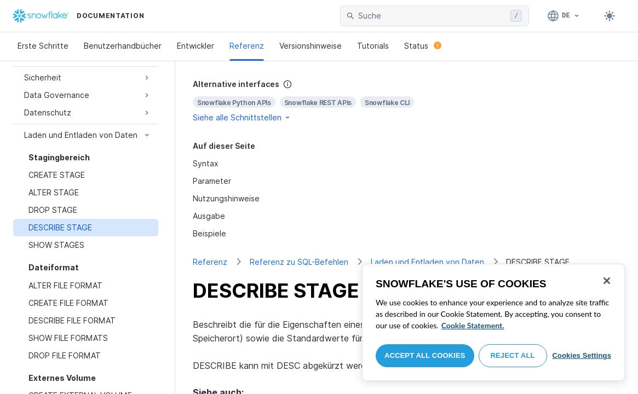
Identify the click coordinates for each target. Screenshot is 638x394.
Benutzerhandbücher (123, 45)
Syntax (206, 163)
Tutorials (373, 45)
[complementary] (406, 101)
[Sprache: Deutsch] (563, 16)
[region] (493, 322)
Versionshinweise (310, 45)
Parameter (212, 181)
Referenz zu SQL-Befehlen (299, 261)
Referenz (246, 45)
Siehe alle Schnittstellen (242, 117)
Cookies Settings (581, 355)
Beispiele (209, 233)
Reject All (513, 355)
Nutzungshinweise (226, 198)
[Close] (607, 281)
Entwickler (195, 45)
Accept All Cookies (424, 355)
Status (422, 45)
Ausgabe (209, 216)
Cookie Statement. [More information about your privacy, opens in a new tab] (472, 325)
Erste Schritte (43, 45)
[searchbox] (432, 16)
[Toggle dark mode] (609, 16)
